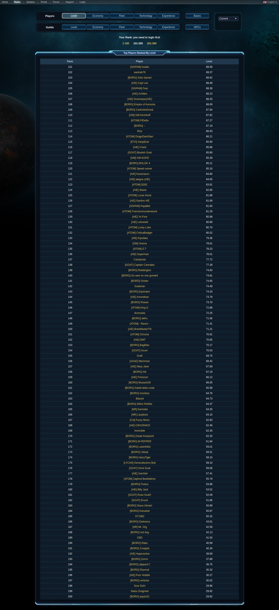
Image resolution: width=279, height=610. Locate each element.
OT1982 (139, 516)
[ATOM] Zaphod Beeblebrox (140, 478)
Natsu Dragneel (139, 591)
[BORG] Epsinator (139, 291)
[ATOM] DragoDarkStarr (139, 136)
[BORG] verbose (139, 580)
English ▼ (270, 2)
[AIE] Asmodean (140, 296)
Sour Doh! (139, 585)
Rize (139, 131)
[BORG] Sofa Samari (139, 77)
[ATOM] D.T (140, 248)
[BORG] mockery (140, 393)
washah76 (140, 72)
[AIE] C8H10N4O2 (139, 425)
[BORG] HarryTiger (140, 457)
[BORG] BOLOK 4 (139, 163)
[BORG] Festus (139, 484)
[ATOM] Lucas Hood (139, 195)
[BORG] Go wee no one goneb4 (140, 275)
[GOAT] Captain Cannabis (140, 264)
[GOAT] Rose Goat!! (139, 494)
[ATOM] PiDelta (139, 120)
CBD (139, 537)
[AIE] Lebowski (139, 222)
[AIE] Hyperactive (140, 553)
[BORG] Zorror (139, 559)
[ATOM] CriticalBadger (140, 232)
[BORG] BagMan (139, 345)
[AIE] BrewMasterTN (139, 329)
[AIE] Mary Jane (140, 366)
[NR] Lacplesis (139, 414)
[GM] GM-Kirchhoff (139, 115)
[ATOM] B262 (139, 184)
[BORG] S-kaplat (139, 548)
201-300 (151, 43)
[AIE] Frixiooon (139, 377)
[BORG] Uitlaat (139, 452)
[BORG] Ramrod (139, 569)
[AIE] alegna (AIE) (139, 179)
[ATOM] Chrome (140, 334)
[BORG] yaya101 (140, 596)
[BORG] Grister (139, 280)
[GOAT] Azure (140, 350)
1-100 (126, 43)
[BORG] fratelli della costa (139, 387)
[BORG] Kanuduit (140, 510)
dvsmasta (139, 313)
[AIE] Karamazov (139, 173)
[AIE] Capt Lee (139, 83)
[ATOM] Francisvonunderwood (139, 211)
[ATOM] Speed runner (139, 168)
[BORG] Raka (139, 543)
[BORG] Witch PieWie (139, 403)
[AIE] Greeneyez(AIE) (139, 99)
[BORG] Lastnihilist (139, 446)
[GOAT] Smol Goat (139, 468)
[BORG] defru (140, 318)
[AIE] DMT (139, 339)
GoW (139, 355)
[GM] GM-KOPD (140, 157)
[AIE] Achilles (139, 93)
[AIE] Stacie (140, 189)
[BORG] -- (139, 125)
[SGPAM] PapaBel (139, 206)
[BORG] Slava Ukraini (139, 505)
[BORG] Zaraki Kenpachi (140, 436)
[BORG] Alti (139, 371)
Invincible (139, 430)
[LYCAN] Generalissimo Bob (140, 462)
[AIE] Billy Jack (139, 489)
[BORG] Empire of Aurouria (139, 104)
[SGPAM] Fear (139, 88)
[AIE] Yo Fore (139, 216)
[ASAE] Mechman (140, 361)
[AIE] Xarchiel (140, 473)
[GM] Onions (139, 243)
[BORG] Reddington (139, 270)
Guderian (139, 286)
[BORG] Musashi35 (140, 382)
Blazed (140, 398)
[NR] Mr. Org (139, 526)
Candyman (140, 259)
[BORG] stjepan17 (139, 564)
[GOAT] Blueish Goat (140, 152)
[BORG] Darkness (139, 521)
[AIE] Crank (139, 147)
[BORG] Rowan (140, 302)
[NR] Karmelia (140, 409)
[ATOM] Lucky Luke (140, 227)
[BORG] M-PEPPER (139, 441)
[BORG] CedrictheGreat (139, 109)
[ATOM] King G (139, 307)
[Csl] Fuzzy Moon (140, 420)
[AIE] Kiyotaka (140, 238)
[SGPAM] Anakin (139, 66)
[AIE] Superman (140, 254)
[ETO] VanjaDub (140, 141)
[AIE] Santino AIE (140, 200)
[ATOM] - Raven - (140, 323)
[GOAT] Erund (140, 500)
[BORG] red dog (140, 532)
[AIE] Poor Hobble (139, 575)
